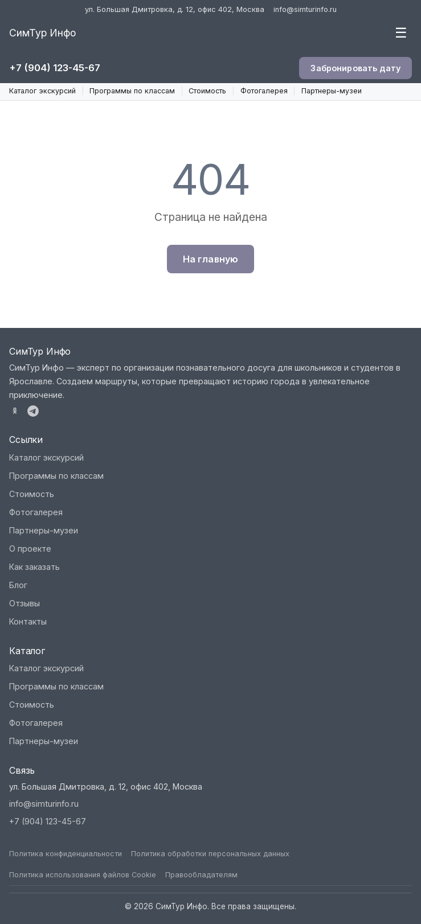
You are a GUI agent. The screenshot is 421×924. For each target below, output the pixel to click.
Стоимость (207, 91)
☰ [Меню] (401, 32)
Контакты (28, 621)
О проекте (30, 548)
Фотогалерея (264, 91)
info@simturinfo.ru (305, 9)
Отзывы (24, 603)
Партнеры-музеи (331, 91)
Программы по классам (132, 91)
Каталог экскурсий (42, 91)
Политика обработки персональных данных (210, 853)
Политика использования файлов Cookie (82, 874)
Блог (18, 585)
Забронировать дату (355, 68)
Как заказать (34, 567)
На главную (211, 259)
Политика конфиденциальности (65, 853)
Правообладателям (201, 874)
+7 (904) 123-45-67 (54, 67)
